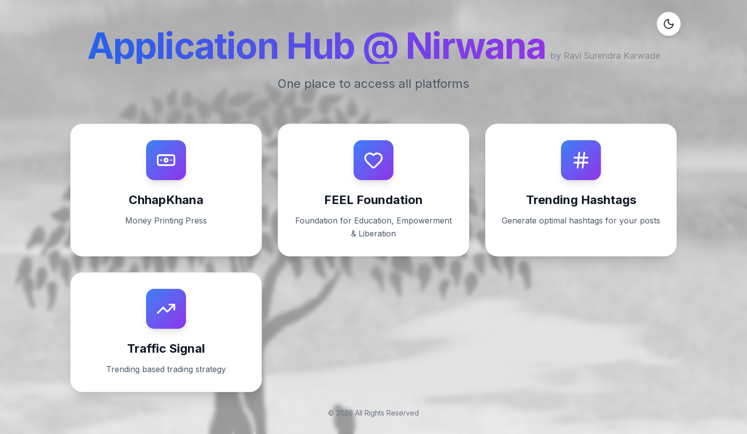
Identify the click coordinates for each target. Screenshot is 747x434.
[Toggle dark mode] (669, 24)
